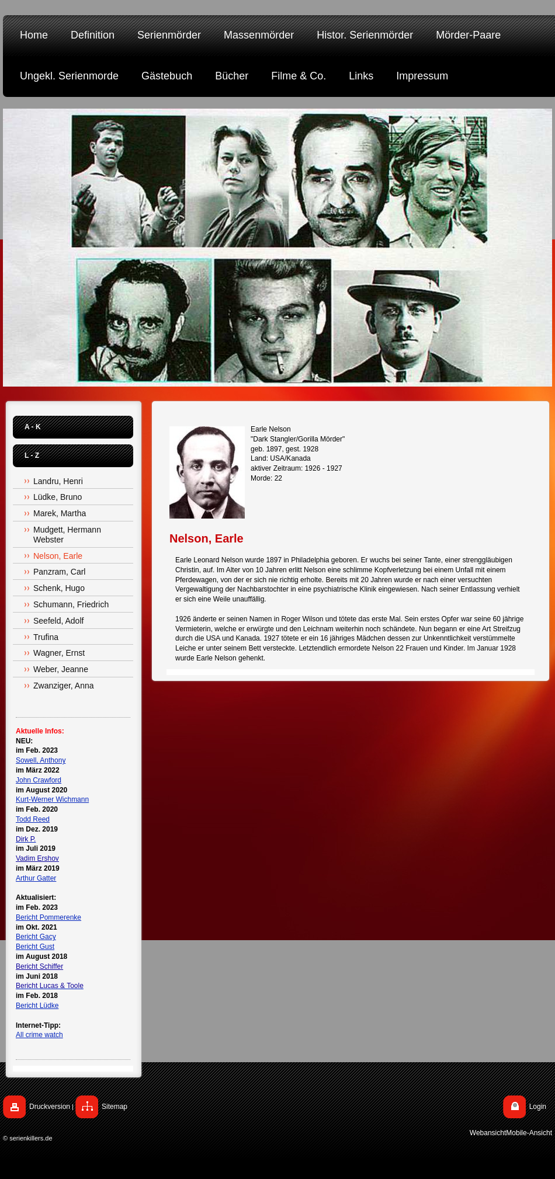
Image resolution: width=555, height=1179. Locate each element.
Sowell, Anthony (40, 760)
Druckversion (49, 1107)
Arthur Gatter (36, 878)
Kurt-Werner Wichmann (52, 799)
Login (537, 1107)
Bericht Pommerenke (48, 917)
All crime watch (39, 1035)
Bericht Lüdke (37, 1005)
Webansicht (488, 1133)
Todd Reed (33, 819)
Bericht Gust (35, 946)
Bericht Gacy (36, 937)
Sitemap (114, 1107)
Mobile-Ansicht (529, 1133)
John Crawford (38, 780)
